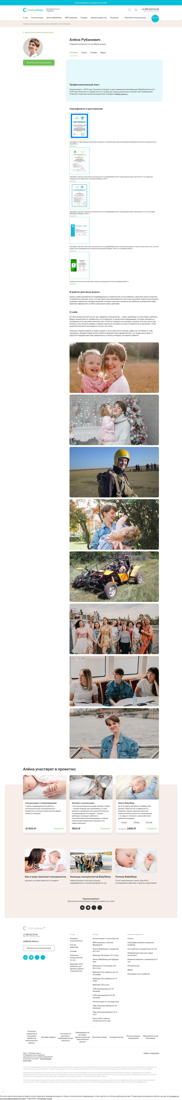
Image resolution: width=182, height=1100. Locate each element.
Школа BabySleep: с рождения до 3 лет (106, 950)
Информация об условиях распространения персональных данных (82, 1037)
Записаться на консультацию (39, 63)
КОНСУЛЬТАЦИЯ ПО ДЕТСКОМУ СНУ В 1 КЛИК (91, 2)
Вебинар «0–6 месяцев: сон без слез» (104, 967)
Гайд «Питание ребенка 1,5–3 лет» (105, 1013)
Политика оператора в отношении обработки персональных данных (31, 1037)
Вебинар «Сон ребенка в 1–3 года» (105, 980)
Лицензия (114, 18)
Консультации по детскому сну (106, 938)
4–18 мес (137, 822)
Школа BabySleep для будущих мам (106, 960)
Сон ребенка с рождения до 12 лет (142, 949)
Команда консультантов (76, 939)
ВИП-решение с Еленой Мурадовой (103, 944)
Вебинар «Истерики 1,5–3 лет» (106, 955)
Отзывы (84, 18)
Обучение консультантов (135, 18)
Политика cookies (99, 1037)
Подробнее (59, 829)
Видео (103, 53)
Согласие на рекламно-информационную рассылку (65, 1037)
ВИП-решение (71, 18)
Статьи (84, 53)
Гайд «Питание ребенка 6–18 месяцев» (105, 1007)
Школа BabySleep (54, 18)
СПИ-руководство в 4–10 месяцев (103, 990)
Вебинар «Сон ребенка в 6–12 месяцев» (105, 973)
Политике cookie (45, 1099)
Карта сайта (27, 1060)
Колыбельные (134, 966)
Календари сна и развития (139, 974)
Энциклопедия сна (99, 18)
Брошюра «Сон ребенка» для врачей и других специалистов (77, 967)
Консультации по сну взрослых (106, 1002)
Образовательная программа (150, 1037)
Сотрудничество (116, 1037)
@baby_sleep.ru (121, 94)
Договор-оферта (48, 1037)
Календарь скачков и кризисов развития (141, 944)
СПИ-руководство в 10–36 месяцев (104, 996)
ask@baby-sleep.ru (31, 941)
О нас (25, 18)
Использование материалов (133, 1037)
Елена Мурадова (45, 1058)
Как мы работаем (74, 946)
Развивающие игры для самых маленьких (140, 954)
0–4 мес (124, 822)
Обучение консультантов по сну (76, 957)
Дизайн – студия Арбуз (151, 1053)
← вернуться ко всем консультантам (38, 32)
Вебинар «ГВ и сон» (101, 985)
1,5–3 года (149, 822)
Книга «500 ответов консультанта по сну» (102, 1019)
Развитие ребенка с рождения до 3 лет (142, 960)
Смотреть (73, 146)
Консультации (37, 18)
